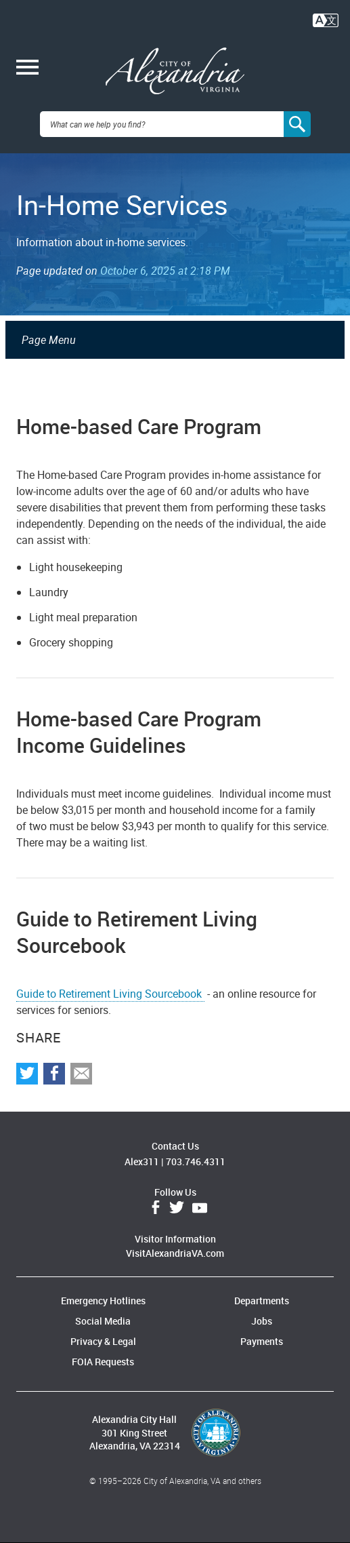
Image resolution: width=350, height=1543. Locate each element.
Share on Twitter (27, 1074)
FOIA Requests (103, 1361)
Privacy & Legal (103, 1341)
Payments (261, 1341)
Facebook (155, 1207)
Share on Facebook (54, 1074)
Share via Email (81, 1074)
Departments (261, 1300)
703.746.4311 (195, 1161)
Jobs (261, 1320)
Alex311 (142, 1161)
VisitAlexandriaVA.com (175, 1253)
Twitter (176, 1207)
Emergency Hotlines (103, 1300)
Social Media (103, 1320)
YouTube (199, 1207)
